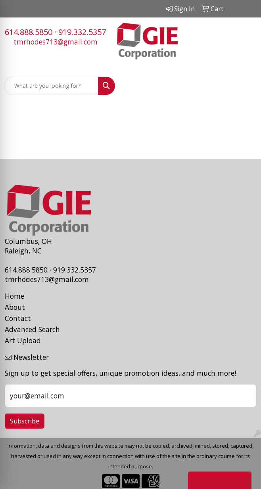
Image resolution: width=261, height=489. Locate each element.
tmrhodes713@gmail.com (55, 41)
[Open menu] (245, 86)
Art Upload (23, 340)
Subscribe (24, 421)
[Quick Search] (51, 86)
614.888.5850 (28, 32)
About (15, 307)
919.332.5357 (82, 32)
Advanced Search (32, 329)
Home (14, 296)
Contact (18, 318)
